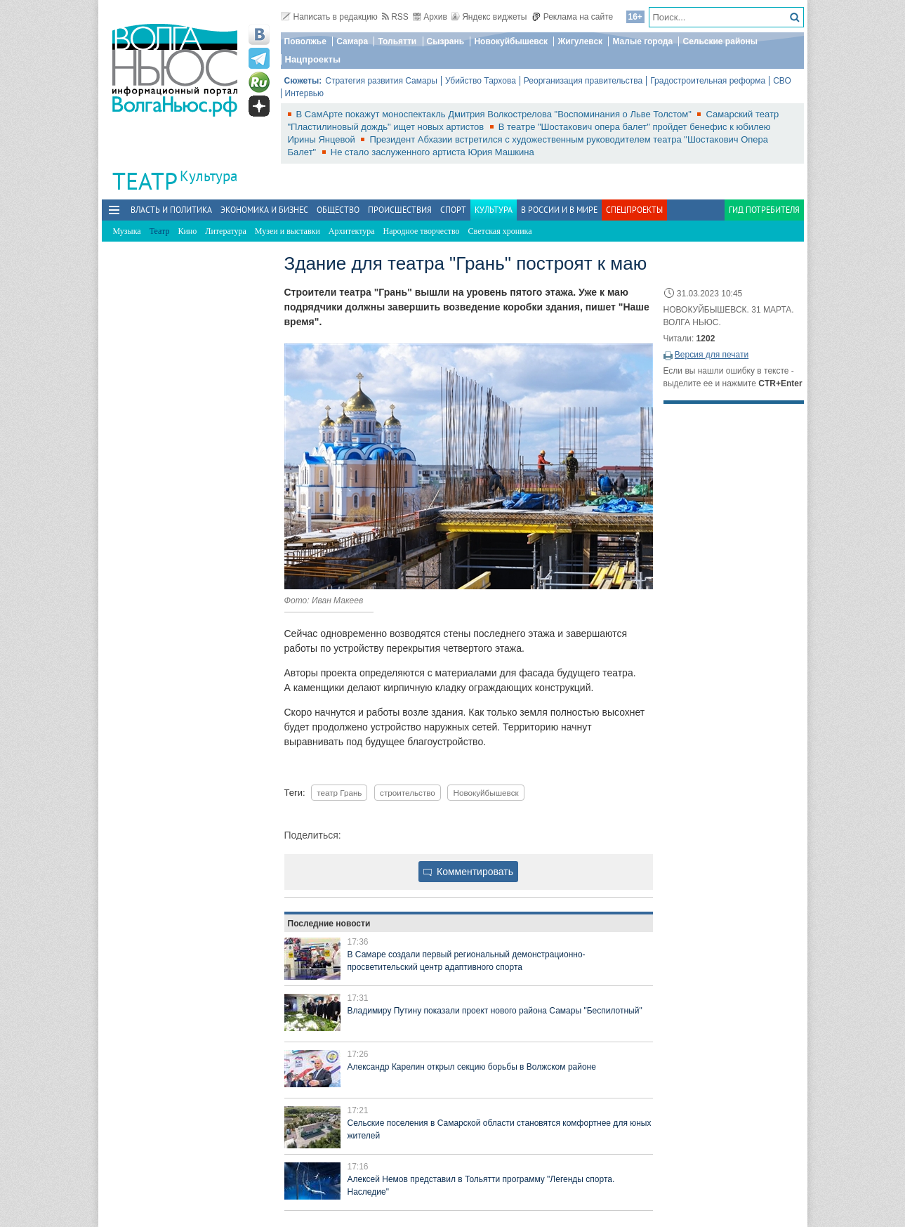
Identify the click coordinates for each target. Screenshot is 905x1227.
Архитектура (352, 231)
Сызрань (446, 41)
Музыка (127, 231)
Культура (208, 175)
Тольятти (397, 41)
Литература (225, 231)
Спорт (453, 209)
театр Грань (339, 792)
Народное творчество (421, 231)
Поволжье (305, 41)
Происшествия (400, 209)
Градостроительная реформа (707, 81)
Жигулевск (579, 41)
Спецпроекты (634, 209)
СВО (782, 81)
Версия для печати (711, 355)
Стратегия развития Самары (381, 81)
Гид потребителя (764, 209)
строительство (407, 792)
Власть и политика (171, 209)
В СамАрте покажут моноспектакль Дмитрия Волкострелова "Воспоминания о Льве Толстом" (495, 114)
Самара (352, 41)
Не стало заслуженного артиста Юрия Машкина (432, 152)
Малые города (642, 41)
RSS (395, 17)
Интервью (304, 93)
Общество (338, 209)
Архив (430, 17)
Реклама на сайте (572, 17)
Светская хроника (500, 231)
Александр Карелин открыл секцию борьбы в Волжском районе (472, 1067)
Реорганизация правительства (583, 81)
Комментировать (468, 871)
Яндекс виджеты (489, 17)
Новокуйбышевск (511, 41)
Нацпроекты (313, 59)
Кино (187, 231)
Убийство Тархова (480, 81)
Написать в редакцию (329, 17)
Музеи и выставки (287, 231)
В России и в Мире (559, 209)
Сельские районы (720, 41)
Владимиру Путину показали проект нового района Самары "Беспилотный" (495, 1011)
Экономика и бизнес (264, 209)
